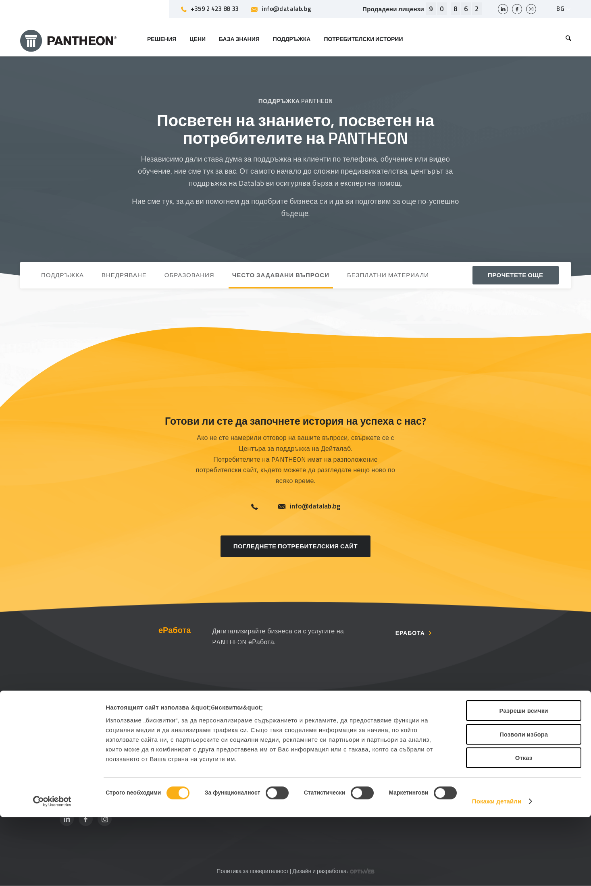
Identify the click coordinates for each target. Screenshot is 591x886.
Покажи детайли (497, 870)
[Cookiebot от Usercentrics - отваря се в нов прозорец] (52, 870)
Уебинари (449, 757)
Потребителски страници (471, 722)
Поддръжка (201, 722)
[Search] (565, 39)
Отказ (524, 826)
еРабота (410, 633)
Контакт (321, 739)
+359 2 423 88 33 (210, 8)
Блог (441, 739)
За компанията (331, 722)
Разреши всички (523, 779)
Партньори (200, 739)
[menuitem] (565, 39)
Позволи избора (523, 803)
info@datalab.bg (281, 8)
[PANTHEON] (68, 39)
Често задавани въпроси (221, 757)
